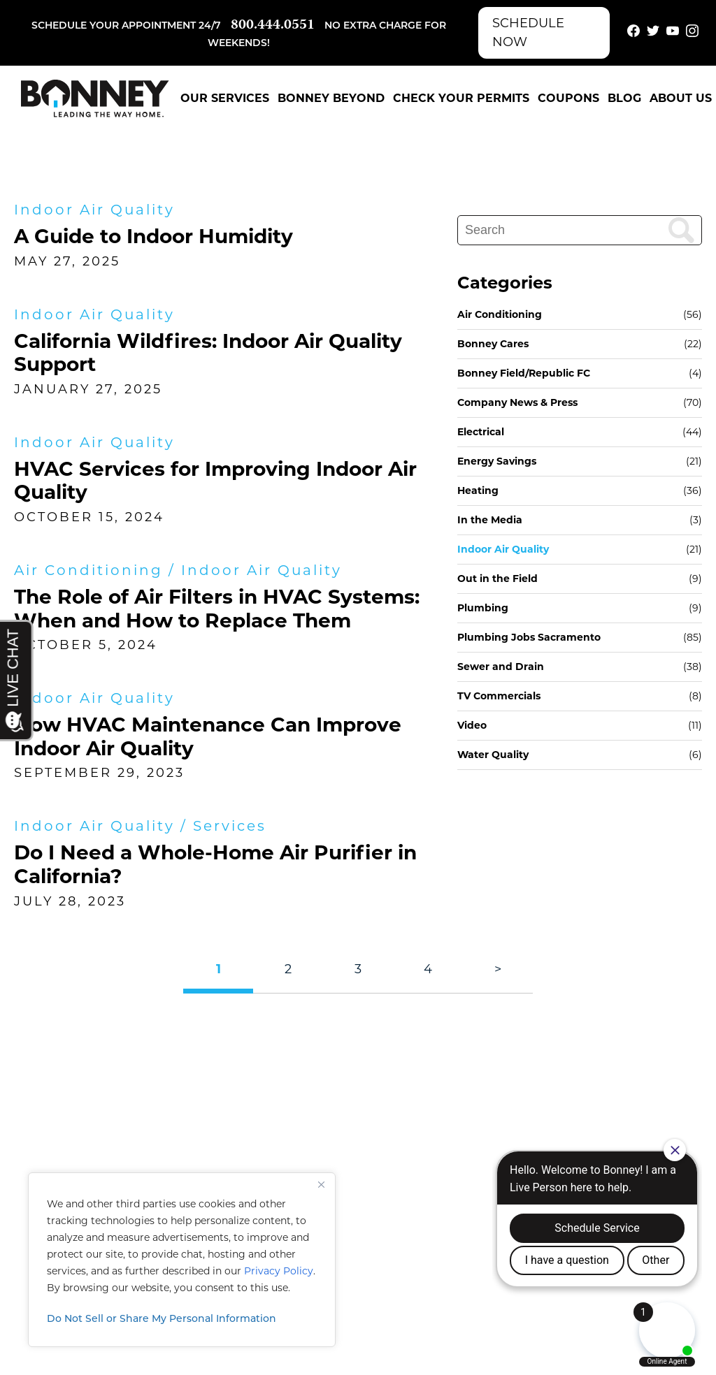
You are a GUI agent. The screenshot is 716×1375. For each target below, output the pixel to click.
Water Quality (493, 754)
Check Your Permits (461, 98)
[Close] (321, 1184)
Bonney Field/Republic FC (523, 373)
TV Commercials (498, 696)
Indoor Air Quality (94, 209)
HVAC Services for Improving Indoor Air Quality (215, 480)
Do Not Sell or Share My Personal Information (161, 1319)
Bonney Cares (493, 343)
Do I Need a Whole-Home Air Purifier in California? (215, 864)
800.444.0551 (273, 25)
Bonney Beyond (331, 98)
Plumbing (482, 608)
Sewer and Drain (500, 666)
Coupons (568, 98)
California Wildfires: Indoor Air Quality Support (208, 353)
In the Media (489, 520)
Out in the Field (497, 578)
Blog (624, 98)
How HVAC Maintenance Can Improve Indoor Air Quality (207, 736)
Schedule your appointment (113, 26)
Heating (478, 490)
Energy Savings (496, 461)
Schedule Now (528, 32)
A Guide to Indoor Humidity (153, 236)
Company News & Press (517, 402)
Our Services (224, 98)
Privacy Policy (278, 1271)
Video (472, 725)
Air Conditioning (88, 570)
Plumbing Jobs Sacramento (529, 637)
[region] (182, 1259)
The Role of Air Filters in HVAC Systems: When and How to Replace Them (217, 608)
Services (229, 825)
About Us (681, 98)
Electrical (480, 431)
